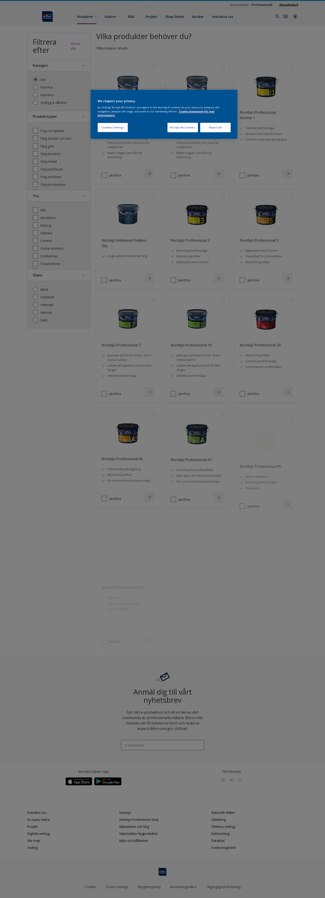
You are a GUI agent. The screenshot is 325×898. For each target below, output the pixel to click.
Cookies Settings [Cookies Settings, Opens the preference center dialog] (112, 127)
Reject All (215, 127)
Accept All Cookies (182, 127)
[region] (164, 114)
